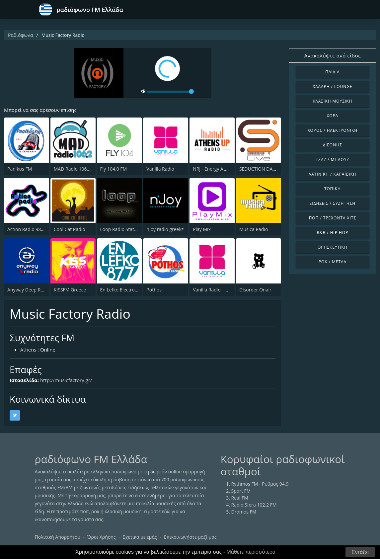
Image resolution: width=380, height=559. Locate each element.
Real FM (239, 498)
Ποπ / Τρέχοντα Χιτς (332, 218)
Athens (28, 349)
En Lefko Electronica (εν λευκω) (133, 289)
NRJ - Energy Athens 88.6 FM (223, 169)
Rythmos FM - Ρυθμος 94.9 (260, 484)
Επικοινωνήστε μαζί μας (190, 537)
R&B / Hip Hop (332, 232)
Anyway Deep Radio (28, 289)
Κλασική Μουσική (332, 101)
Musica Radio (253, 229)
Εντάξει (360, 552)
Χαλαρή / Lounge (332, 86)
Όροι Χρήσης (101, 537)
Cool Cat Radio (69, 229)
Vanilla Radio (160, 169)
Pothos (154, 289)
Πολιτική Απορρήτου (57, 537)
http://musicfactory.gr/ (66, 380)
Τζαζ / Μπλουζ (332, 159)
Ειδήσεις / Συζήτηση (333, 203)
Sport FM (241, 491)
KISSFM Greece (70, 289)
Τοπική (332, 189)
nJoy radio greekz (165, 229)
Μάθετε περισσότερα (251, 552)
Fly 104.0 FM (113, 169)
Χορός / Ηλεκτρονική (332, 130)
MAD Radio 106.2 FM (76, 169)
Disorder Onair (255, 289)
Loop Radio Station (120, 229)
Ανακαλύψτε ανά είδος (332, 55)
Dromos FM (244, 512)
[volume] (170, 92)
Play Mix (202, 229)
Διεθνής (332, 145)
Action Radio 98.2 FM (29, 229)
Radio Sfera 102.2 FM (254, 505)
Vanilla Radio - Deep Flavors (223, 289)
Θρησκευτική (332, 247)
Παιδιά (332, 72)
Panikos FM (19, 169)
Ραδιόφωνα (20, 35)
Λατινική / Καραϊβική (332, 174)
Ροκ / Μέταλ (332, 262)
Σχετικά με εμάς (140, 537)
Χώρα (332, 116)
